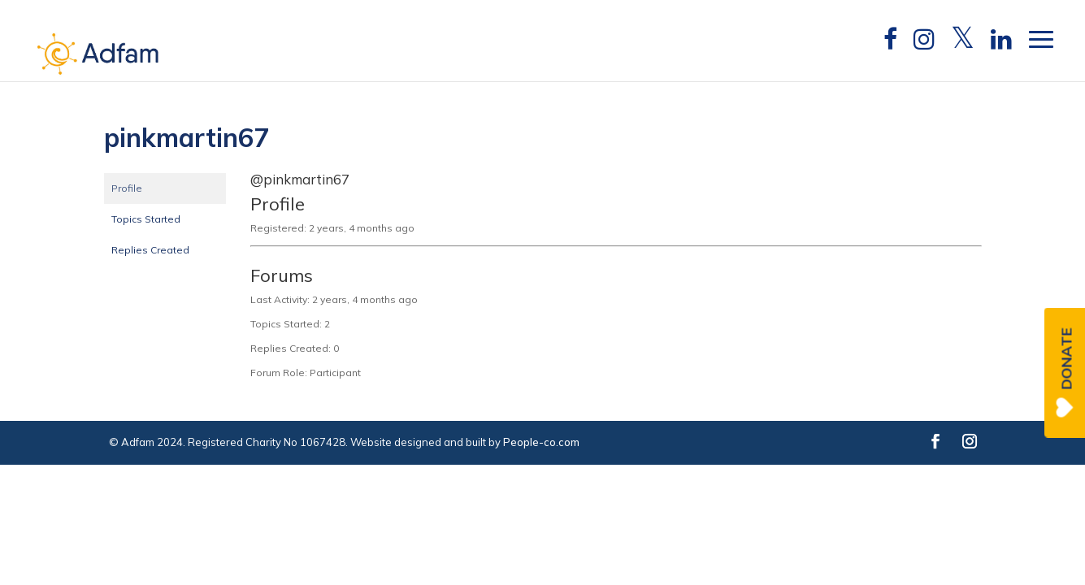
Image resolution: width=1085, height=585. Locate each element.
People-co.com (541, 442)
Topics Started (145, 219)
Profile (126, 188)
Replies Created (150, 250)
